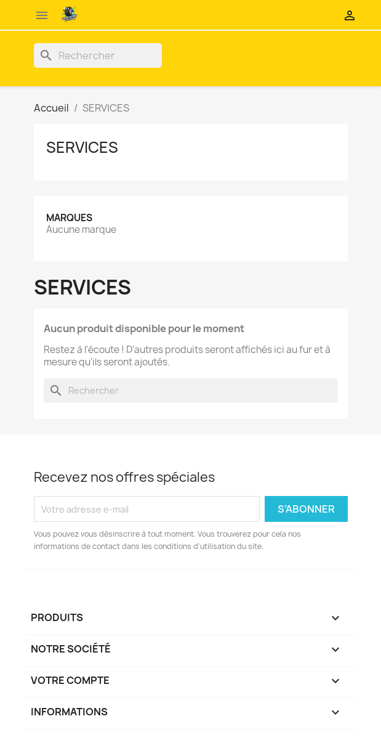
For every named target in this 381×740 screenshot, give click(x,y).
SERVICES (82, 147)
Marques (69, 217)
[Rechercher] (98, 55)
